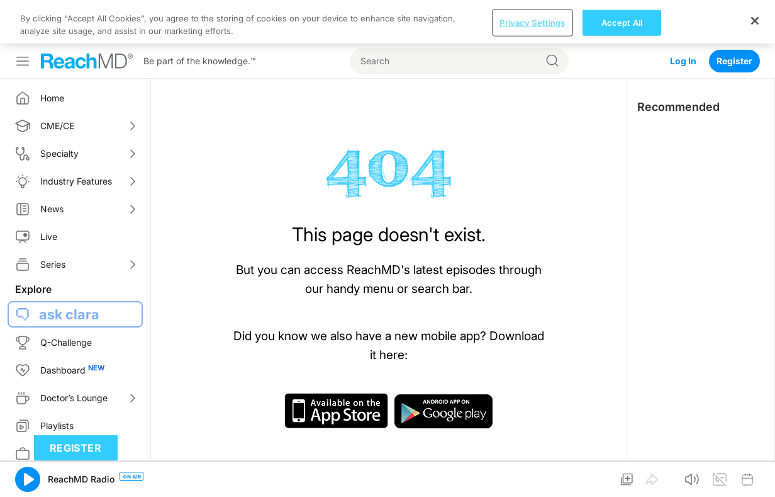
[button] (27, 479)
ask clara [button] (69, 314)
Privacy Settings (532, 22)
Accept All (621, 22)
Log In (683, 60)
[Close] (755, 21)
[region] (387, 21)
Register (734, 60)
